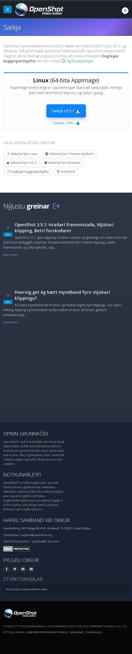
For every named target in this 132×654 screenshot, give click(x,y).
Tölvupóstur (21, 541)
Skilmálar (76, 632)
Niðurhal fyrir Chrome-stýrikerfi (69, 154)
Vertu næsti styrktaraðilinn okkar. (27, 589)
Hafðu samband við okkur (36, 520)
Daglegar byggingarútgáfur (28, 171)
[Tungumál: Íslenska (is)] (125, 10)
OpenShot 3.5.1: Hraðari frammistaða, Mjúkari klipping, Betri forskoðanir (64, 228)
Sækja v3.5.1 (66, 111)
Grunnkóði (66, 171)
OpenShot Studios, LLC (105, 626)
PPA (70, 123)
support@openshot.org (36, 535)
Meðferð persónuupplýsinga (47, 632)
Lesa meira (10, 255)
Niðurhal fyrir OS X (21, 163)
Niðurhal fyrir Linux (22, 154)
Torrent (58, 123)
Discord (53, 541)
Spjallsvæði (38, 541)
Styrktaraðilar (23, 579)
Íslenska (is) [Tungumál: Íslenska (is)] (94, 632)
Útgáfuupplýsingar (78, 60)
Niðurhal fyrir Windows (62, 163)
